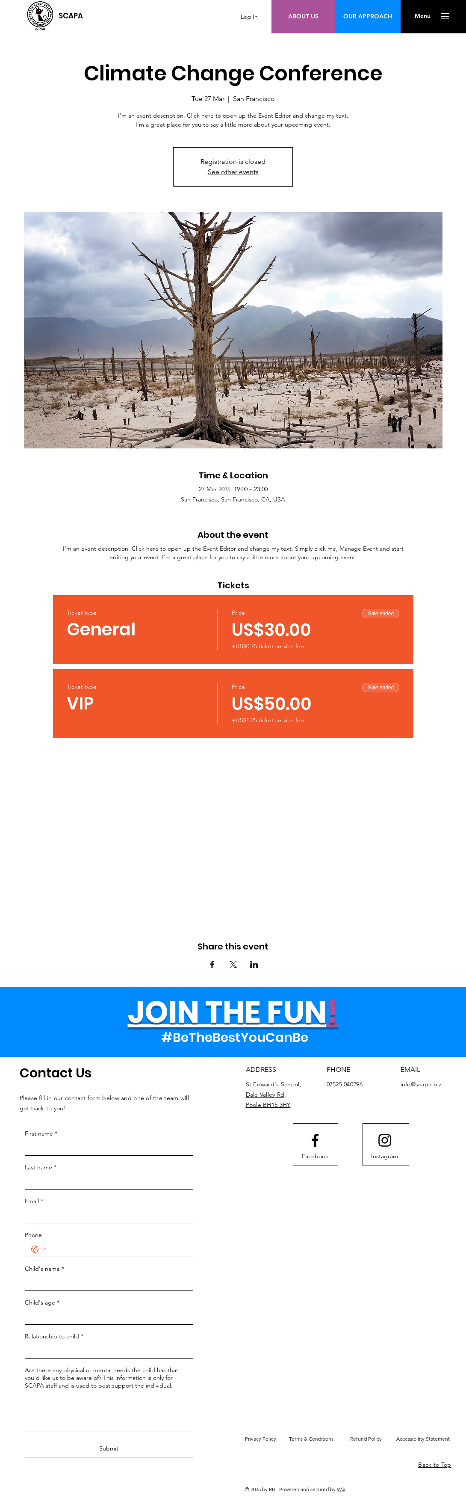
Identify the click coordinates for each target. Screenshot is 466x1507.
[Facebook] (315, 1156)
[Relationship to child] (106, 1351)
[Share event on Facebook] (212, 964)
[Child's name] (106, 1283)
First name (41, 1133)
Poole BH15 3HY (268, 1105)
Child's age (42, 1302)
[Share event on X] (233, 964)
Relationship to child (54, 1336)
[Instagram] (384, 1156)
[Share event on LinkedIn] (254, 964)
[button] (423, 16)
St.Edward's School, (273, 1084)
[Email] (106, 1215)
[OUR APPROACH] (368, 16)
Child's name (44, 1269)
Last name (40, 1167)
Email (34, 1201)
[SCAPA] (70, 16)
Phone (33, 1235)
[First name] (106, 1148)
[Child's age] (106, 1317)
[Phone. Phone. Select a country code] (38, 1249)
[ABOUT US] (303, 16)
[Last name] (106, 1182)
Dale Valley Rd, (266, 1094)
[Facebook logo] (315, 1140)
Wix (341, 1489)
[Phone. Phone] (117, 1249)
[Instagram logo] (384, 1140)
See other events (233, 172)
